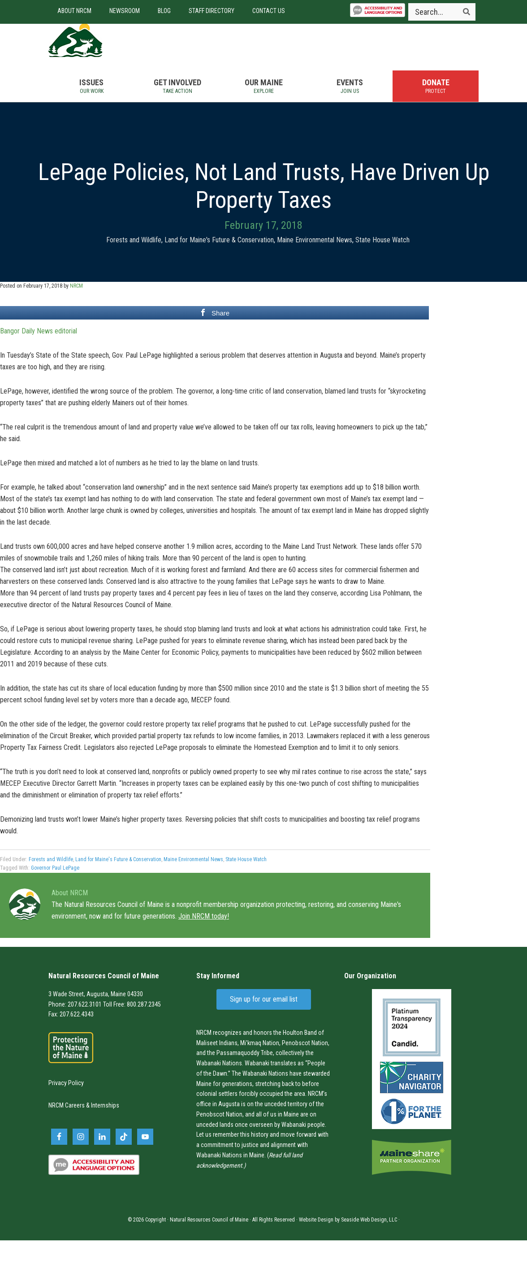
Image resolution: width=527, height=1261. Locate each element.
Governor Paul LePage (55, 888)
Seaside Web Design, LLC (369, 1240)
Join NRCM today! (203, 937)
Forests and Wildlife (133, 260)
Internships (105, 1126)
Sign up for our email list (264, 1020)
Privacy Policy (66, 1103)
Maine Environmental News (314, 260)
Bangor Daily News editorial (38, 351)
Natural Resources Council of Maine (97, 51)
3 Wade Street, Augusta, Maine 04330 (95, 1014)
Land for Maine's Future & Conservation (219, 260)
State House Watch (382, 260)
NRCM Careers (66, 1126)
